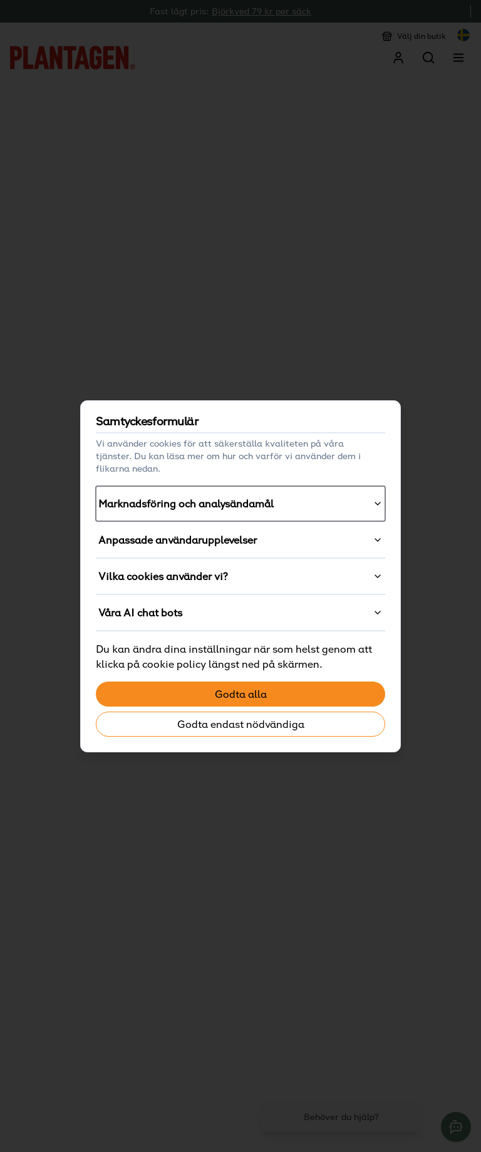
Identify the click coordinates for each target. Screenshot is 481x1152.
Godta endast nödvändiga (240, 724)
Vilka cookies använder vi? (240, 576)
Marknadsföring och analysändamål (240, 503)
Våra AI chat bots (240, 612)
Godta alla (241, 694)
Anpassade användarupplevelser (240, 540)
